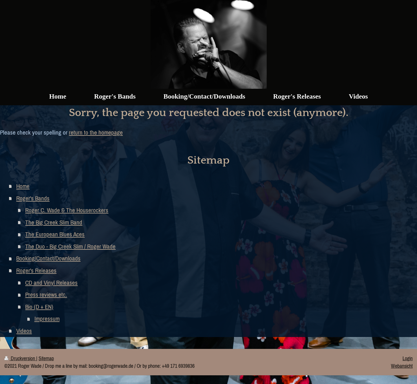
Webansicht (402, 366)
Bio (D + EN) (39, 306)
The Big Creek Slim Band (53, 222)
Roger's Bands (33, 198)
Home (23, 186)
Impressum (47, 318)
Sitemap (46, 358)
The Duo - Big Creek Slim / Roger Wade (70, 246)
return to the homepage (96, 132)
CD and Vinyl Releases (51, 282)
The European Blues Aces (55, 234)
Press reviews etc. (46, 294)
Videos (24, 330)
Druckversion (20, 358)
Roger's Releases (36, 270)
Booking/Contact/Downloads (48, 258)
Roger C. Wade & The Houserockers (66, 210)
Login (408, 358)
